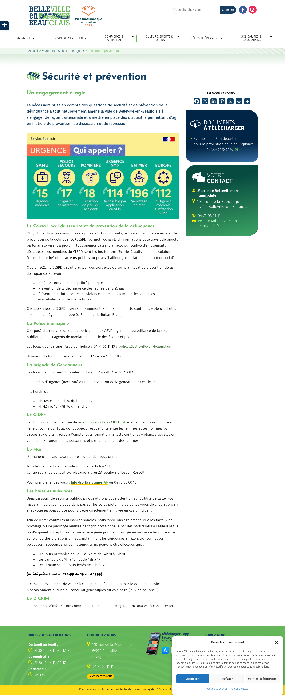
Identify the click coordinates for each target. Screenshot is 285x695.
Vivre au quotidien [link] (69, 38)
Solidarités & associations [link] (251, 38)
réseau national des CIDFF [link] (99, 422)
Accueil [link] (33, 51)
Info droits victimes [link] (86, 482)
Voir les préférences (262, 679)
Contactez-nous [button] (102, 676)
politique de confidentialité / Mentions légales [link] (127, 689)
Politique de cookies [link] (216, 688)
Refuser (227, 679)
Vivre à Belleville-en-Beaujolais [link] (63, 51)
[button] (276, 642)
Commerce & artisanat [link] (114, 38)
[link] (4, 25)
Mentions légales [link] (239, 688)
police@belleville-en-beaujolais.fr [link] (146, 346)
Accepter (192, 679)
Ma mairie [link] (23, 38)
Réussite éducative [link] (205, 38)
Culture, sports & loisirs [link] (159, 38)
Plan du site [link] (86, 689)
